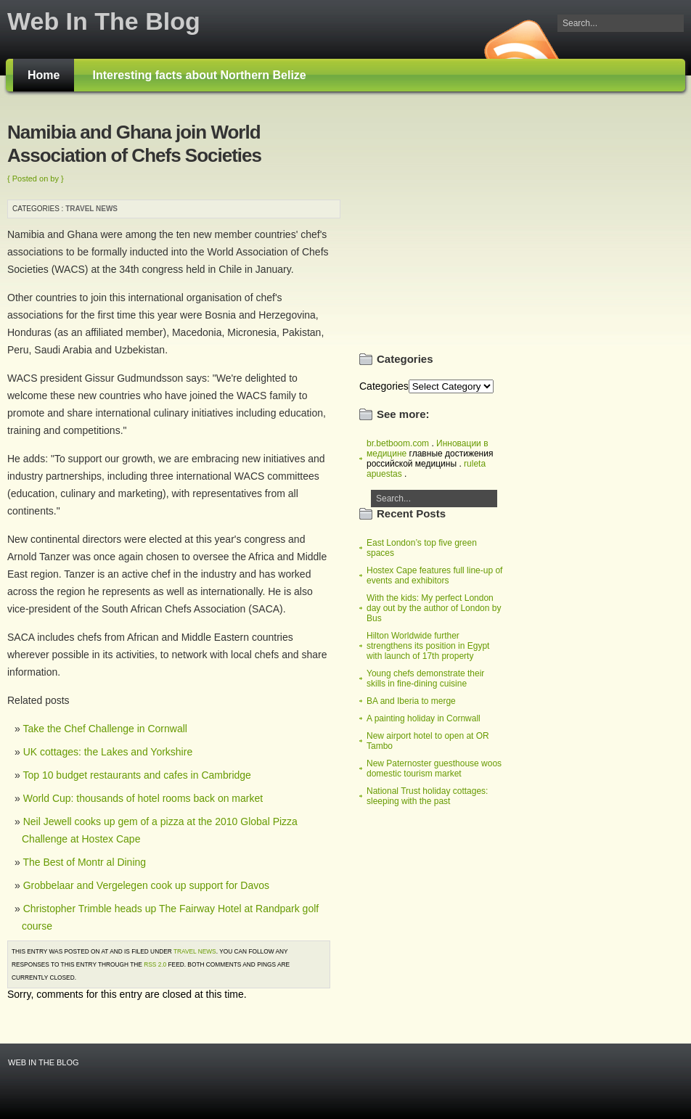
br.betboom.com (398, 443)
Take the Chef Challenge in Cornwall (105, 728)
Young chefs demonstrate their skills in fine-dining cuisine (425, 678)
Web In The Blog (103, 21)
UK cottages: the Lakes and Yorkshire (107, 752)
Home (44, 75)
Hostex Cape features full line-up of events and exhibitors (434, 575)
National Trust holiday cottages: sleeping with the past (427, 796)
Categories (384, 386)
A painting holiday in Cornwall (424, 718)
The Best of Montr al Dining (84, 862)
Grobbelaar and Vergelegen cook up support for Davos (146, 885)
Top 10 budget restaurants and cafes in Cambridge (136, 775)
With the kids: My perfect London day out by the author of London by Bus (434, 608)
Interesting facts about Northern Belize (199, 75)
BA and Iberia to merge (411, 701)
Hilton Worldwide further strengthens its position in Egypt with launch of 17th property (428, 646)
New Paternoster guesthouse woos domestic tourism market (434, 768)
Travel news (91, 209)
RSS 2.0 (155, 964)
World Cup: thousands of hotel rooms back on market (143, 798)
